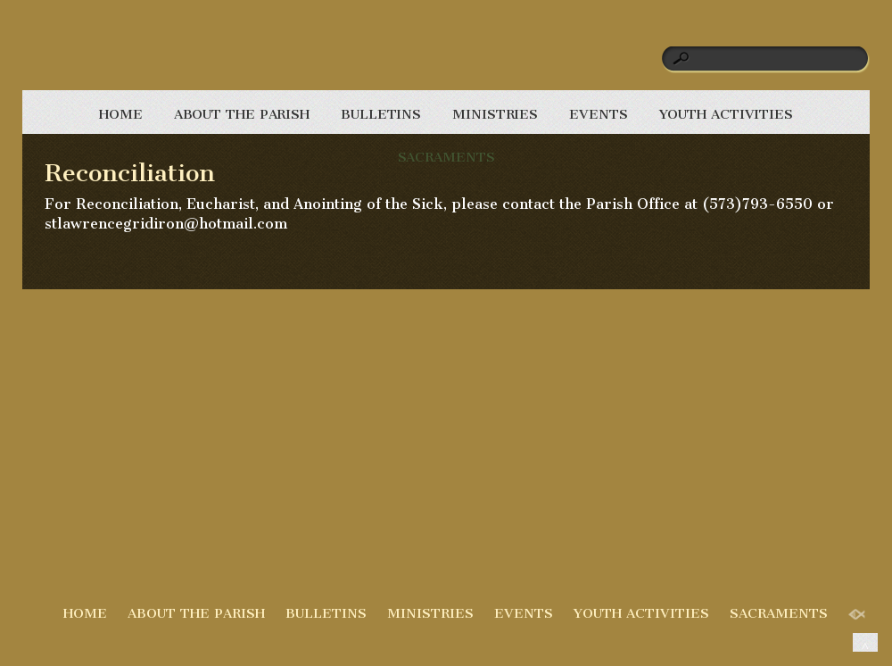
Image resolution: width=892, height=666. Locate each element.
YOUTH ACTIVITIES (726, 114)
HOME (121, 114)
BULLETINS (381, 114)
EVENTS (598, 114)
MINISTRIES (495, 114)
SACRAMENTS (446, 157)
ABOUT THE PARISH (242, 114)
